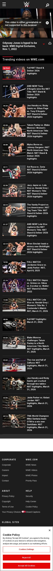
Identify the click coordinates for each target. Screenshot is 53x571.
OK (26, 23)
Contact (5, 481)
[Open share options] (50, 43)
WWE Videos (31, 470)
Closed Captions (32, 512)
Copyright (6, 501)
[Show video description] (44, 43)
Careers (5, 470)
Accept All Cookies (26, 566)
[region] (26, 548)
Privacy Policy (8, 496)
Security (29, 496)
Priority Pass (31, 481)
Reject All (26, 557)
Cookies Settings (26, 549)
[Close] (49, 530)
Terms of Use (8, 507)
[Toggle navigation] (4, 4)
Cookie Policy (32, 507)
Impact (5, 475)
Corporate (6, 465)
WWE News (31, 465)
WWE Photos (31, 475)
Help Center (31, 501)
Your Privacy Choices (8, 512)
